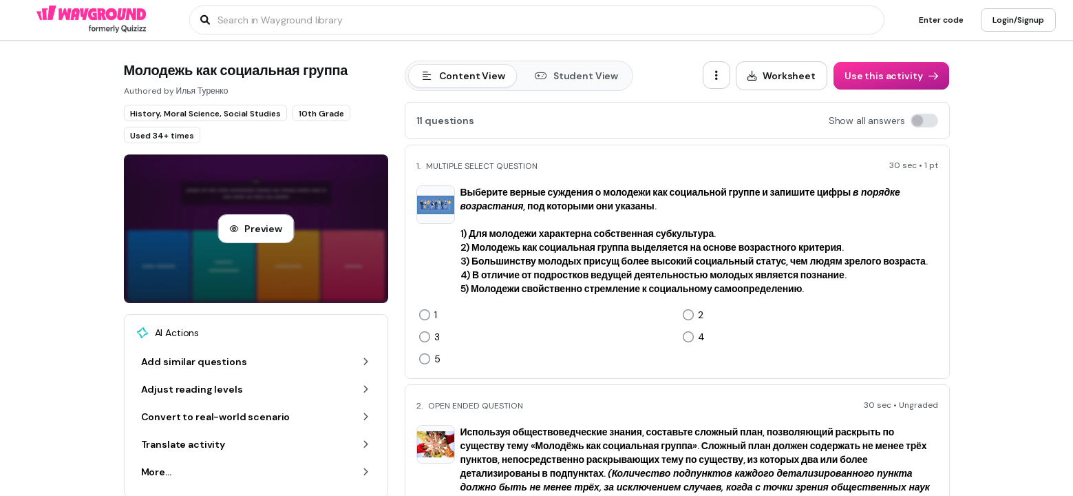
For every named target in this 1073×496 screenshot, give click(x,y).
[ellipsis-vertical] (716, 75)
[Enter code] (941, 20)
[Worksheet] (781, 75)
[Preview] (255, 228)
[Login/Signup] (1018, 20)
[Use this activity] (891, 75)
